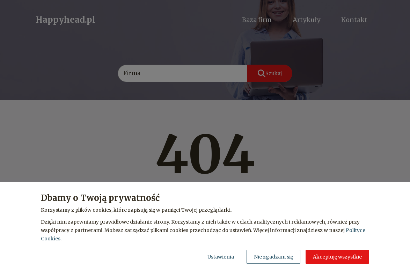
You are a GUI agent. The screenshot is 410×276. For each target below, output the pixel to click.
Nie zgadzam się (273, 257)
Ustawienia (220, 257)
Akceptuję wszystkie (337, 257)
